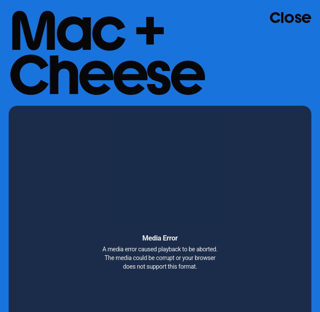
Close (290, 18)
